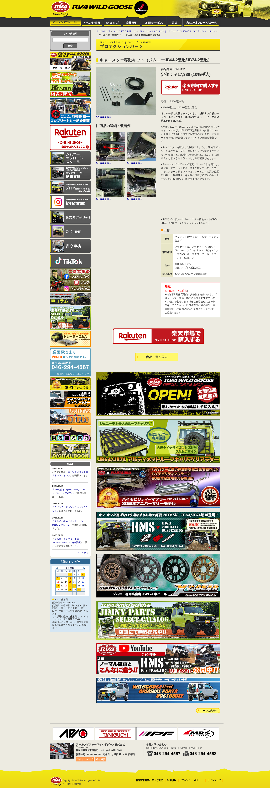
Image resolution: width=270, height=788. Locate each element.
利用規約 (171, 780)
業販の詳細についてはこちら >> (73, 373)
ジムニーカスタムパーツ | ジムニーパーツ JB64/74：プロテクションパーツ (177, 31)
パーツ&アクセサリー (125, 31)
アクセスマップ (85, 759)
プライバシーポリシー (191, 780)
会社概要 (100, 759)
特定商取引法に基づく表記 (149, 780)
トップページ (103, 31)
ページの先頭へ (209, 710)
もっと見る (82, 553)
